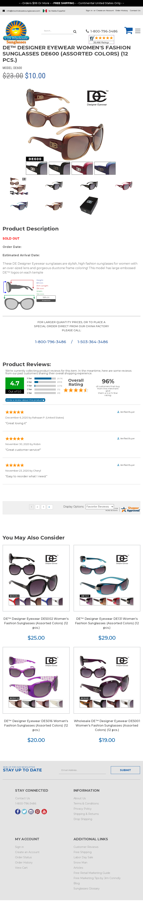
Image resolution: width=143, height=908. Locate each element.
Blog (77, 883)
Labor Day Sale (83, 857)
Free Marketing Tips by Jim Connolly (97, 878)
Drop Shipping (83, 819)
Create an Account (105, 10)
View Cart (21, 867)
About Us (80, 798)
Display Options (73, 506)
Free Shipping (83, 852)
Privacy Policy (83, 808)
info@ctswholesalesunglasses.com (23, 11)
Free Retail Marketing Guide (92, 873)
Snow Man (80, 862)
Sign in (89, 10)
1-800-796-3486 (51, 341)
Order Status (23, 857)
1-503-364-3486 (92, 341)
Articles (78, 867)
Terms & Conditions (86, 803)
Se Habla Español (56, 11)
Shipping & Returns (86, 814)
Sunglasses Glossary (87, 888)
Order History (121, 10)
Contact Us (135, 10)
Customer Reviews (86, 847)
